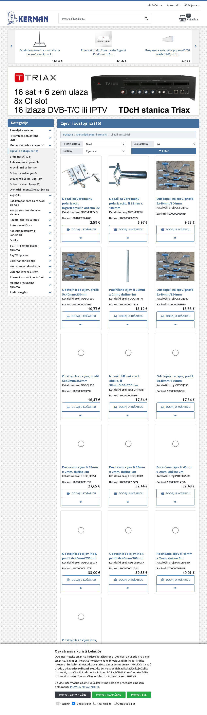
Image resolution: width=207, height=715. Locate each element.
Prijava (191, 5)
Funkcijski (81, 703)
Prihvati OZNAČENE (108, 694)
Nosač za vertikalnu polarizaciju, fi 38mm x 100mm (126, 203)
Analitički (103, 703)
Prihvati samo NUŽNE (72, 694)
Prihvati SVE (139, 694)
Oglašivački (124, 703)
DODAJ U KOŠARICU (81, 229)
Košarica (189, 18)
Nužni (63, 703)
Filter (164, 151)
